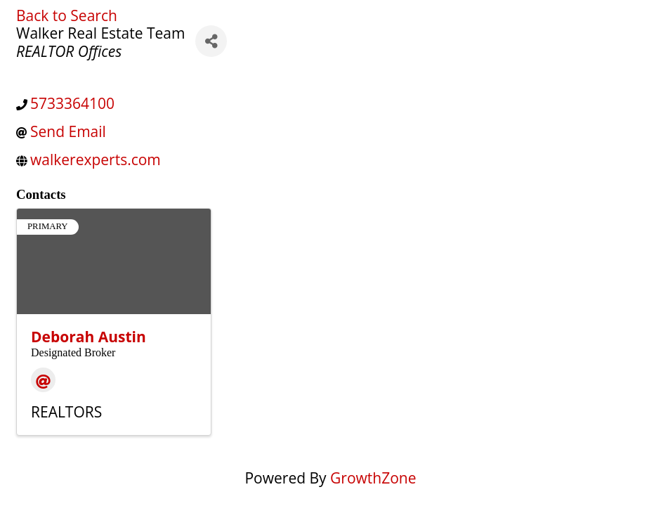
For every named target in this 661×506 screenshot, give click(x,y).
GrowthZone (373, 478)
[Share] (211, 41)
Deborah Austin (88, 336)
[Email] (43, 380)
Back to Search (66, 15)
